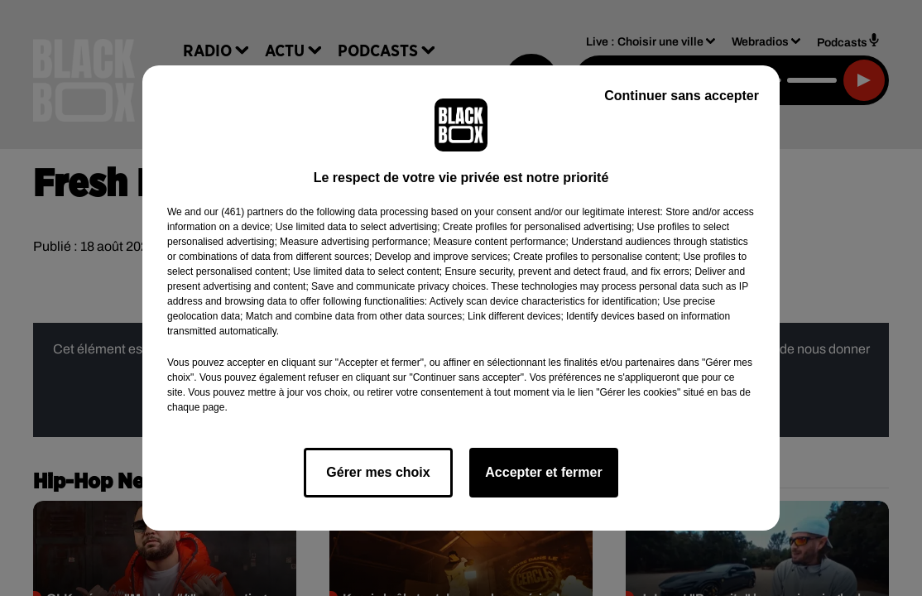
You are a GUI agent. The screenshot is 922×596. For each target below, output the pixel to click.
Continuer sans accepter (681, 96)
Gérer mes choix (378, 472)
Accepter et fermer (543, 472)
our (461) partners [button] (243, 212)
